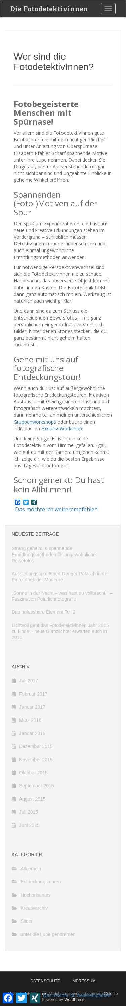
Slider (26, 921)
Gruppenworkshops (35, 421)
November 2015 (36, 759)
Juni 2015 (29, 825)
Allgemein (30, 868)
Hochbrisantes (35, 895)
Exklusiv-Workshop (61, 428)
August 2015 (32, 799)
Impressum (83, 981)
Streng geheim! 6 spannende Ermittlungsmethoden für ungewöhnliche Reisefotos (54, 554)
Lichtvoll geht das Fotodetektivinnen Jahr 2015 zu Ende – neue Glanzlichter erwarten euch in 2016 (60, 631)
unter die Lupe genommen (47, 934)
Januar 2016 (32, 733)
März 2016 (30, 720)
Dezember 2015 (36, 746)
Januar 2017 (32, 707)
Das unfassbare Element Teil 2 (44, 612)
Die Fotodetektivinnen (49, 8)
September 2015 (36, 786)
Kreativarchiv (34, 908)
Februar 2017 (33, 694)
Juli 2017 (28, 680)
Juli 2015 (28, 812)
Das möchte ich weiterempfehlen (56, 509)
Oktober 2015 (33, 772)
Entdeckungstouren (40, 881)
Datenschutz (45, 981)
